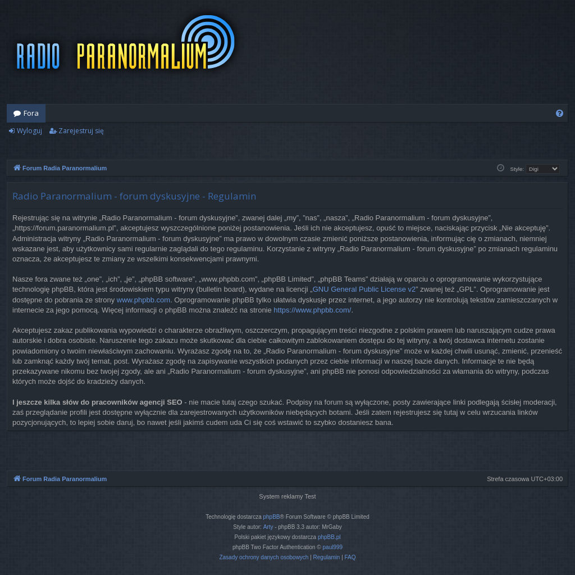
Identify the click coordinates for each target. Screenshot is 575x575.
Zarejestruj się (81, 130)
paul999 (333, 547)
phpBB (271, 517)
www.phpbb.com (143, 300)
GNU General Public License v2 (364, 289)
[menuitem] (559, 113)
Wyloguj (29, 130)
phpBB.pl (329, 537)
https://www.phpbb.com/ (312, 310)
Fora (31, 113)
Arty (268, 527)
